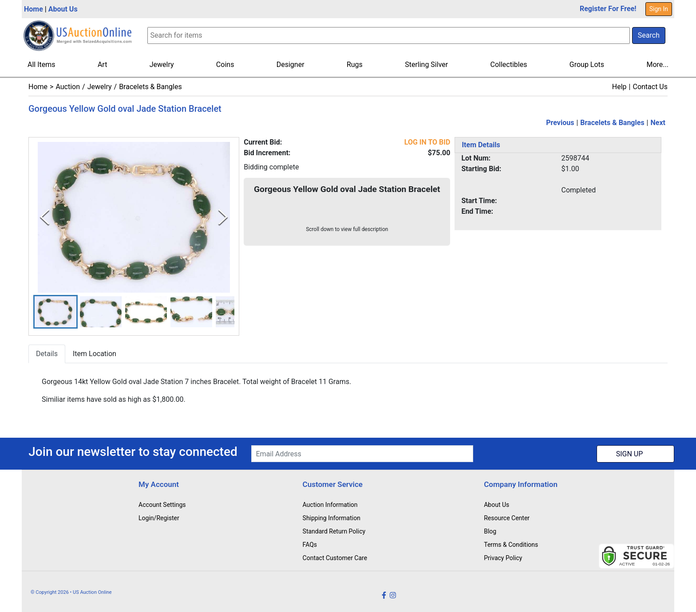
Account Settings (162, 504)
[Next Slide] (223, 217)
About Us (63, 9)
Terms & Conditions (511, 544)
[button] (55, 312)
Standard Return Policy (334, 531)
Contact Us (650, 86)
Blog (490, 531)
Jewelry (162, 64)
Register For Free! (608, 8)
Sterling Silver (426, 64)
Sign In (658, 8)
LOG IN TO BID (427, 142)
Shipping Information (331, 518)
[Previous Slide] (44, 217)
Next (658, 122)
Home (33, 9)
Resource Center (507, 518)
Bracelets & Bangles (150, 86)
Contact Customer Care (335, 557)
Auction (67, 86)
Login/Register (158, 518)
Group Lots (586, 64)
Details (47, 354)
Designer (290, 64)
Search (649, 35)
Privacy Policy (503, 557)
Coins (225, 64)
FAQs (310, 544)
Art (102, 64)
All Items (41, 64)
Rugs (355, 64)
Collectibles (508, 64)
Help (619, 86)
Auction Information (330, 504)
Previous (560, 122)
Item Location (94, 354)
